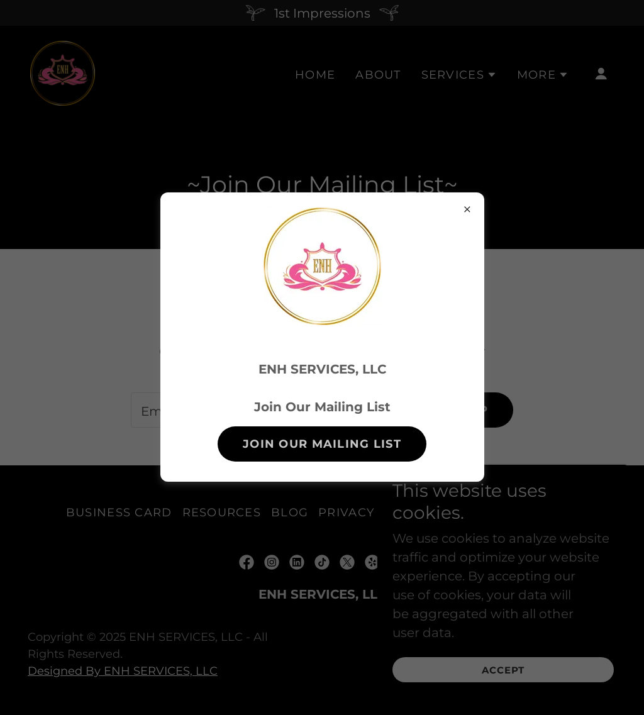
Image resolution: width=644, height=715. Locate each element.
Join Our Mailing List (322, 444)
